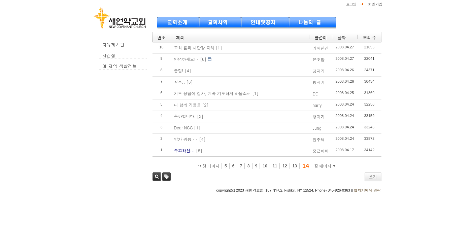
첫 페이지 (208, 166)
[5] (199, 150)
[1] (219, 47)
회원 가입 (375, 4)
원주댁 (318, 139)
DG (315, 93)
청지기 (318, 71)
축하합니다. (185, 116)
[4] (188, 70)
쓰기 (373, 176)
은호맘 (318, 59)
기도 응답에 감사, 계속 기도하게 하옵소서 (212, 93)
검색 (157, 176)
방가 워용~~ (186, 139)
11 (275, 166)
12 (284, 166)
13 (295, 166)
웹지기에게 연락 (367, 190)
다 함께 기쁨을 (187, 105)
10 (265, 166)
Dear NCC (183, 127)
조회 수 (369, 37)
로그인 (351, 4)
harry (317, 105)
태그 (166, 176)
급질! (178, 70)
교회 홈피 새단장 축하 (194, 47)
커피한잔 (320, 48)
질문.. (179, 82)
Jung (316, 128)
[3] (190, 82)
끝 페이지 (324, 166)
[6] (203, 59)
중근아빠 (320, 151)
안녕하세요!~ (186, 59)
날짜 (341, 37)
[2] (205, 105)
